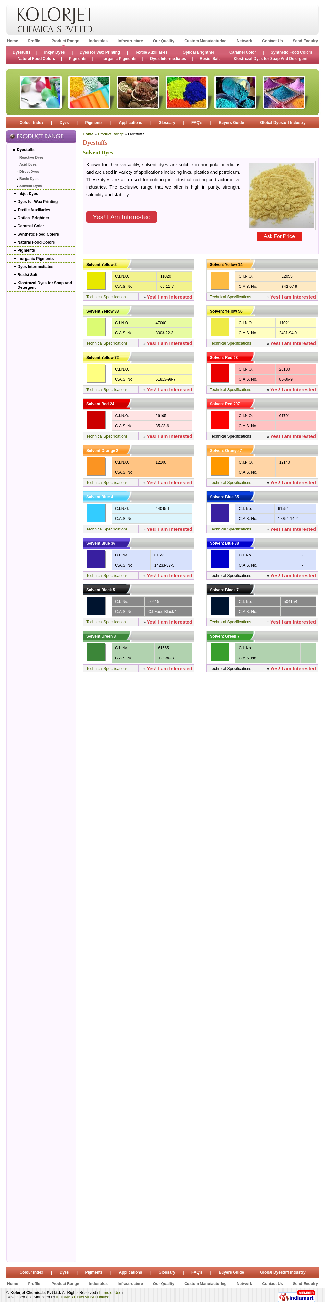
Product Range (65, 41)
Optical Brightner (198, 52)
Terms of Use (110, 1292)
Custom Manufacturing (205, 41)
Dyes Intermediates (168, 59)
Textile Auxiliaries (152, 52)
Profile (34, 41)
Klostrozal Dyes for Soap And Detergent (270, 59)
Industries (98, 41)
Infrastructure (130, 41)
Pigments (77, 59)
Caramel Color (242, 52)
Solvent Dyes (30, 186)
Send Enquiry (305, 41)
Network (244, 41)
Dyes (64, 123)
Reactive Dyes (31, 157)
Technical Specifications (106, 297)
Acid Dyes (28, 164)
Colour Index (31, 123)
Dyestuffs (21, 52)
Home (12, 41)
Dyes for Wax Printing (100, 52)
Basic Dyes (29, 179)
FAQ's (196, 123)
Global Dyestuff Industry (282, 123)
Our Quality (163, 41)
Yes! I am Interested (121, 217)
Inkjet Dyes (54, 52)
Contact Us (272, 41)
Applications (130, 123)
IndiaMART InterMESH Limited (82, 1297)
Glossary (167, 123)
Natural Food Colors (36, 59)
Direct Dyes (29, 171)
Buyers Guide (231, 123)
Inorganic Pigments (118, 59)
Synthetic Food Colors (291, 52)
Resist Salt (210, 59)
